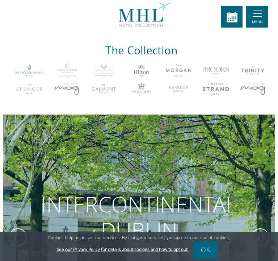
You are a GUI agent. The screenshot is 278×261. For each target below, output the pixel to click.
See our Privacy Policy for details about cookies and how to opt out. (122, 249)
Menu (257, 17)
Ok (205, 249)
